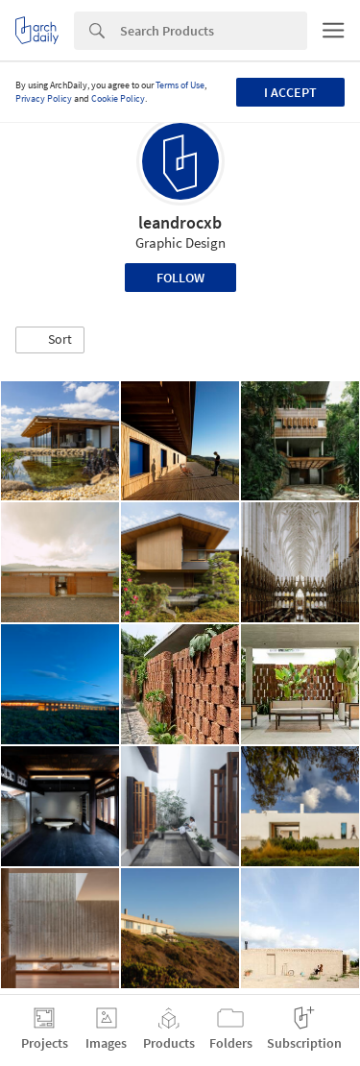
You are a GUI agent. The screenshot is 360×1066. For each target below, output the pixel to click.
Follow (180, 277)
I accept (290, 92)
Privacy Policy (43, 98)
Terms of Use (180, 85)
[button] (49, 340)
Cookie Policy (118, 98)
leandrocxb (180, 222)
